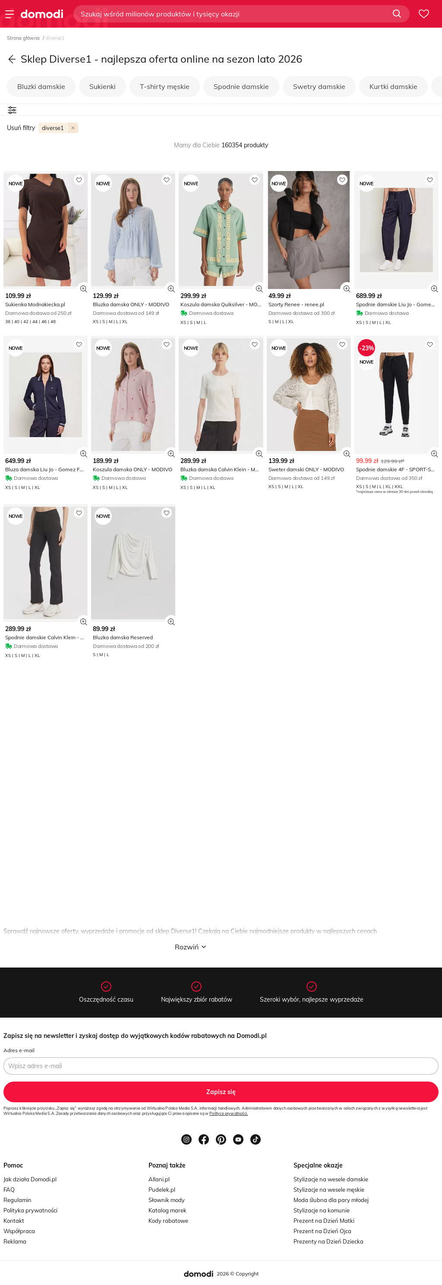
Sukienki (102, 86)
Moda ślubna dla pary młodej (331, 1199)
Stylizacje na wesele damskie (331, 1179)
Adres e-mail (19, 1050)
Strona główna (24, 38)
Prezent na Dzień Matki (324, 1220)
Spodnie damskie (241, 86)
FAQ (9, 1189)
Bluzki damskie (41, 86)
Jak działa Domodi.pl (30, 1179)
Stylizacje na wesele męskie (329, 1189)
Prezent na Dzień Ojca (322, 1231)
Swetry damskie (319, 86)
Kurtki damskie (393, 86)
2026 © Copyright (238, 1273)
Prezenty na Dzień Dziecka (328, 1241)
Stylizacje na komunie (322, 1210)
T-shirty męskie (164, 86)
